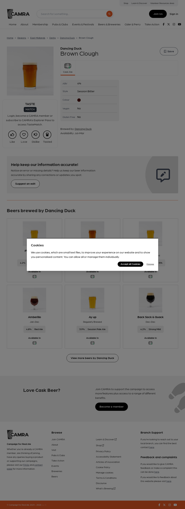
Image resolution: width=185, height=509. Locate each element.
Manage (150, 264)
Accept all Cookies (130, 263)
